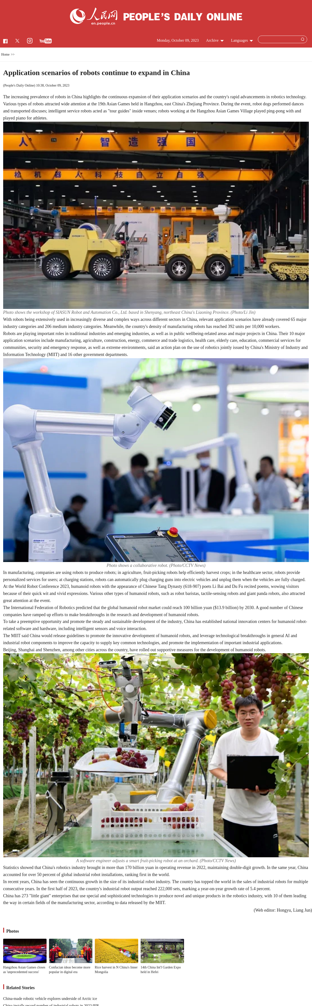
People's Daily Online (19, 85)
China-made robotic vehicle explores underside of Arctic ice (50, 998)
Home (5, 54)
